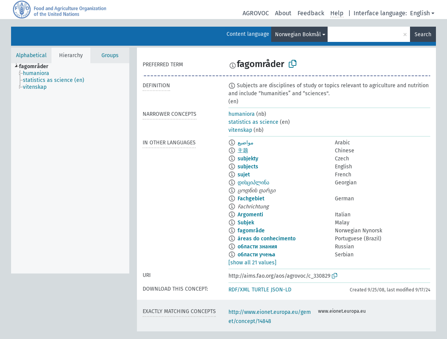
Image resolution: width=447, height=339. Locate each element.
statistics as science (253, 122)
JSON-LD (281, 289)
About (283, 13)
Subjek (246, 222)
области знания (257, 246)
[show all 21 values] (252, 262)
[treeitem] (37, 66)
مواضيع (246, 142)
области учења (256, 254)
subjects (248, 166)
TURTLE (260, 289)
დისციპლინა (253, 182)
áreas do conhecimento (267, 238)
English (420, 13)
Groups (110, 55)
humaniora (241, 114)
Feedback (310, 13)
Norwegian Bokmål (298, 34)
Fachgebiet (251, 198)
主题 (243, 150)
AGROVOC (256, 13)
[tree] (70, 168)
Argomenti (250, 214)
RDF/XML (239, 289)
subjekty (248, 158)
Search (423, 34)
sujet (244, 174)
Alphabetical (31, 55)
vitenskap (240, 130)
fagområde (251, 230)
